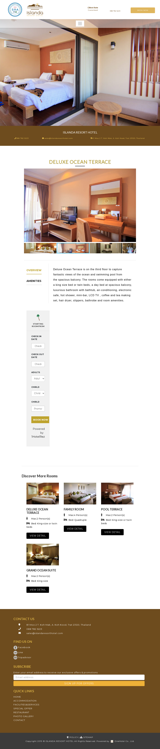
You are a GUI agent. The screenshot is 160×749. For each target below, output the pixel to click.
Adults (35, 372)
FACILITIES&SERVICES (26, 704)
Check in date (36, 337)
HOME (17, 696)
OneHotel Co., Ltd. (125, 741)
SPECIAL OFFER (22, 708)
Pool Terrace (112, 509)
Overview (34, 270)
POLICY (73, 737)
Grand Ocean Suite (41, 570)
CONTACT (19, 720)
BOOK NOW (142, 10)
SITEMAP (86, 737)
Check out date (37, 355)
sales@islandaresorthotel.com (44, 633)
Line (18, 652)
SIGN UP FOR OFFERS (79, 683)
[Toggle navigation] (80, 23)
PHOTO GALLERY (23, 716)
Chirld (35, 387)
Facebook (21, 647)
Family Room (74, 509)
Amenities (33, 281)
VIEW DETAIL (38, 535)
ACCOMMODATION (25, 700)
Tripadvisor (22, 657)
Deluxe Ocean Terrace (37, 511)
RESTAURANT (21, 712)
